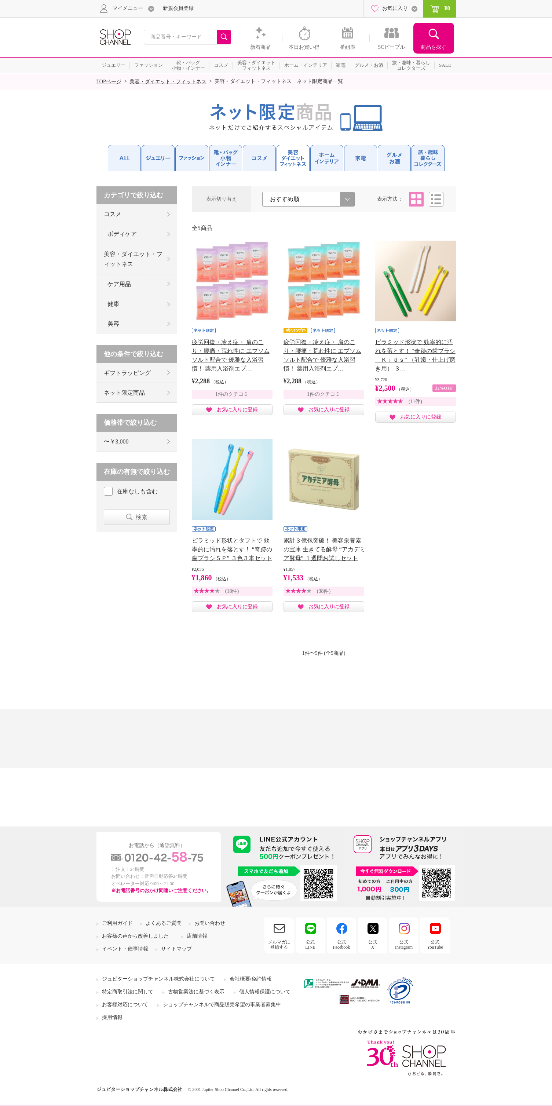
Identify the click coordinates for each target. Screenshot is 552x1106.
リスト (436, 199)
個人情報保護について (264, 991)
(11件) (415, 401)
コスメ (112, 214)
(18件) (232, 591)
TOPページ (108, 81)
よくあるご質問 (164, 923)
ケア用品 (119, 284)
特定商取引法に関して (127, 991)
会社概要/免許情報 (251, 979)
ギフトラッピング (127, 373)
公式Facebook (341, 944)
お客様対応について (125, 1004)
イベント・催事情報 (125, 949)
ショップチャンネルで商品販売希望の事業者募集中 (222, 1004)
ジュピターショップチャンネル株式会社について (158, 979)
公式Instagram (404, 944)
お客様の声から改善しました (135, 936)
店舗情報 (197, 936)
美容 (113, 324)
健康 (113, 304)
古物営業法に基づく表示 (196, 991)
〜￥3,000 (116, 441)
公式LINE (310, 944)
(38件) (323, 591)
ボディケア (122, 234)
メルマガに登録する (279, 944)
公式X (372, 944)
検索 (141, 517)
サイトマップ (176, 949)
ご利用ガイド (117, 923)
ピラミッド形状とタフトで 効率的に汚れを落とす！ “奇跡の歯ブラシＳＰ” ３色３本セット (232, 549)
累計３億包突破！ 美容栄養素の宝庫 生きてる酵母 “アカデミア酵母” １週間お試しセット (324, 549)
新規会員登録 (178, 8)
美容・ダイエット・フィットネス (167, 81)
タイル (416, 199)
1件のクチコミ (232, 394)
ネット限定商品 (124, 393)
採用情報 (112, 1017)
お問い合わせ (209, 923)
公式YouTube (435, 944)
